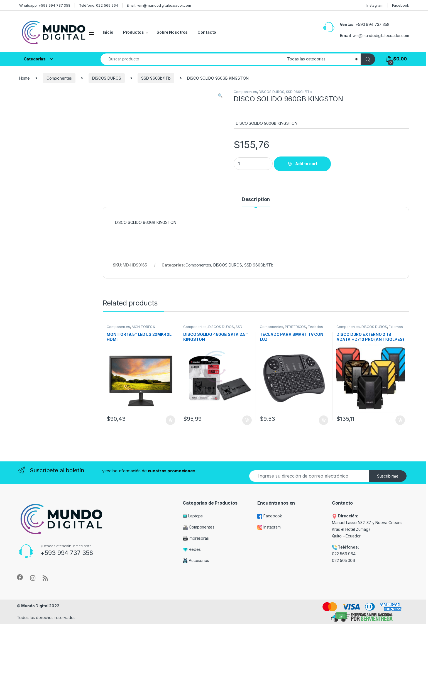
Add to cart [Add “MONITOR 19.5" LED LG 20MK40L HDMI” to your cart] (170, 496)
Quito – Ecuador (346, 612)
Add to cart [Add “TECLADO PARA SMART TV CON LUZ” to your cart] (323, 496)
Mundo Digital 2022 (40, 681)
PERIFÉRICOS (295, 402)
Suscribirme (387, 551)
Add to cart (306, 163)
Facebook (400, 5)
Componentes (59, 78)
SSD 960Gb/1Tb (155, 78)
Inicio (108, 32)
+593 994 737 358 (373, 24)
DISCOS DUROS (106, 78)
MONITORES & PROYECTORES (131, 404)
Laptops (193, 592)
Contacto (206, 32)
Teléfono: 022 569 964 (98, 5)
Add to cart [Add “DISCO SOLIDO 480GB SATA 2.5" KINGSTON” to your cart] (247, 496)
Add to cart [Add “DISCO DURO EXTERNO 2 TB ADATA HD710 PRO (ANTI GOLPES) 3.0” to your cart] (400, 496)
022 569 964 (343, 629)
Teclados (315, 402)
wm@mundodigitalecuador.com (381, 35)
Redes (191, 625)
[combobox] (192, 59)
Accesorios (196, 636)
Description (256, 275)
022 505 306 (344, 636)
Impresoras (196, 614)
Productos (133, 32)
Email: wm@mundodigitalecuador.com (159, 5)
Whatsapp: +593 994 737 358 (44, 5)
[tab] (256, 278)
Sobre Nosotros (172, 32)
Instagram (374, 5)
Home (24, 78)
